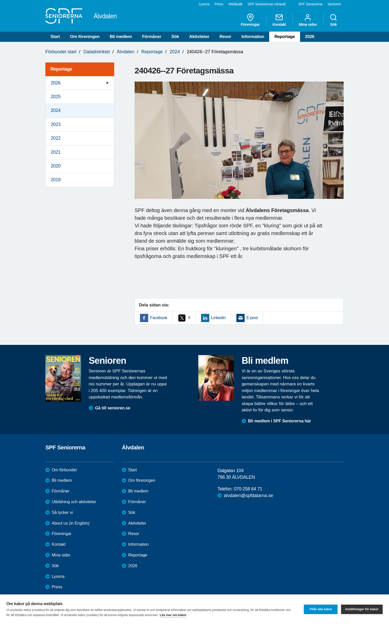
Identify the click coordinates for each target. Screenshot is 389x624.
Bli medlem (121, 36)
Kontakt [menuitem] (279, 20)
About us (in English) (70, 523)
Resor (225, 36)
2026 (309, 36)
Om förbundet (64, 470)
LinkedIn (218, 318)
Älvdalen (125, 51)
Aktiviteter (199, 36)
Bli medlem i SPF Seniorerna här (279, 421)
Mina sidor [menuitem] (308, 20)
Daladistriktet (96, 51)
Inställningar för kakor (362, 609)
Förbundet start (60, 51)
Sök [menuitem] (333, 20)
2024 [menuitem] (55, 110)
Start (55, 36)
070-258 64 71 (248, 488)
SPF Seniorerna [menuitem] (310, 4)
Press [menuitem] (219, 4)
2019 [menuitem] (55, 179)
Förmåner (151, 36)
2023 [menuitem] (55, 124)
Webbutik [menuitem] (235, 4)
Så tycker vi (62, 512)
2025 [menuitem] (55, 96)
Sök (175, 36)
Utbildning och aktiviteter (74, 502)
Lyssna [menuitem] (204, 4)
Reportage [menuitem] (61, 69)
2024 (175, 51)
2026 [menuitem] (55, 82)
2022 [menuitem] (55, 138)
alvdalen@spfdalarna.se (248, 495)
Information (252, 36)
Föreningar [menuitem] (250, 20)
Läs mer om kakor (173, 615)
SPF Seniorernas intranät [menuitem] (267, 4)
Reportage (284, 36)
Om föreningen (85, 36)
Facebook (158, 318)
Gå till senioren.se (112, 408)
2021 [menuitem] (55, 152)
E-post (252, 318)
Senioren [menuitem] (334, 4)
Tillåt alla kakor (320, 609)
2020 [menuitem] (55, 165)
